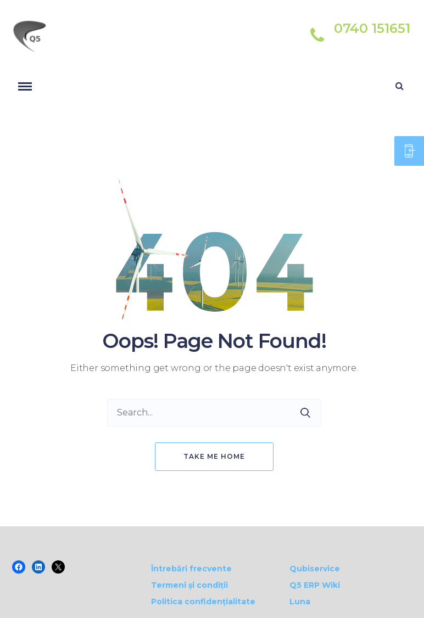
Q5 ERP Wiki (314, 585)
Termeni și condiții (189, 585)
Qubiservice (314, 569)
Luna (299, 601)
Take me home (214, 456)
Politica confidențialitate (203, 601)
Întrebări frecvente (191, 569)
